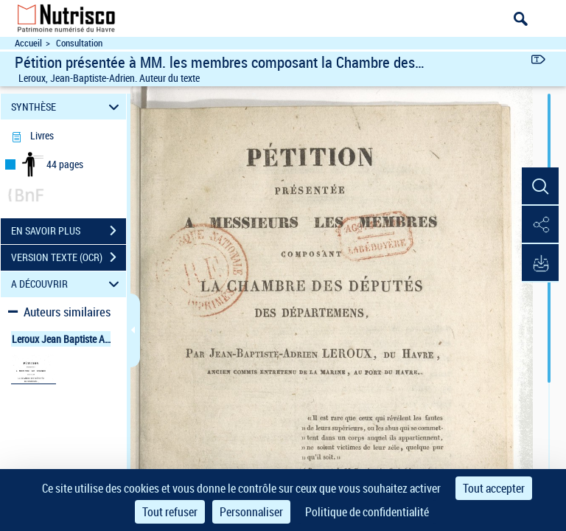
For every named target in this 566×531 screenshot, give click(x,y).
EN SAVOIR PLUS (68, 231)
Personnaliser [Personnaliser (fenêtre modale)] (251, 512)
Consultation (79, 43)
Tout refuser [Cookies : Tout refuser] (170, 512)
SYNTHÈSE (67, 106)
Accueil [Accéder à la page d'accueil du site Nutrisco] (28, 43)
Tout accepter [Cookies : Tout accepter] (494, 488)
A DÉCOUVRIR (67, 284)
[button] (540, 186)
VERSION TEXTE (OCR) (68, 257)
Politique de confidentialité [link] (367, 512)
